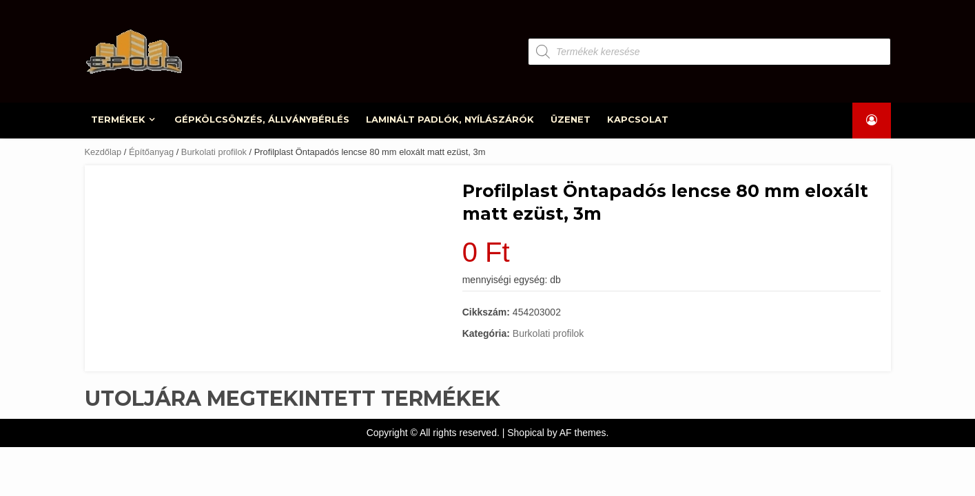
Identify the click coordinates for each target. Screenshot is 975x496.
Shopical (525, 432)
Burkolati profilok (214, 152)
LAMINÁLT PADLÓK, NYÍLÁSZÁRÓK (450, 119)
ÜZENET (571, 119)
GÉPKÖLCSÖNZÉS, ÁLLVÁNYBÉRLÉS (261, 119)
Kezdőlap (103, 152)
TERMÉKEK (119, 119)
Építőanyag (151, 152)
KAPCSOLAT (637, 119)
